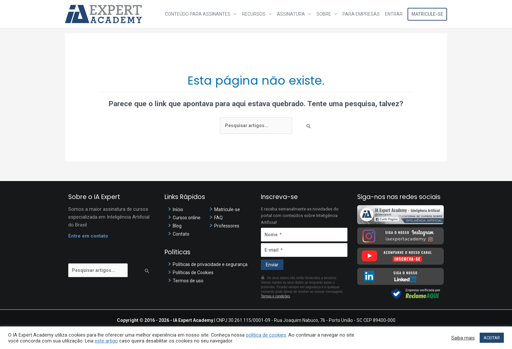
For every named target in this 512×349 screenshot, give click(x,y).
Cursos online (187, 218)
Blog (177, 226)
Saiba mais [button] (463, 338)
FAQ (218, 218)
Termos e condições (275, 296)
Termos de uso (189, 281)
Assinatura (291, 14)
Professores (227, 226)
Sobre (323, 14)
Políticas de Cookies (194, 272)
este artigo (106, 341)
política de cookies (266, 335)
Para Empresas (361, 14)
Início (178, 209)
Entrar (394, 14)
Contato (181, 234)
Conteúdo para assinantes (198, 14)
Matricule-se (427, 14)
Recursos (253, 14)
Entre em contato (88, 236)
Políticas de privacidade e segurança (212, 264)
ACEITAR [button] (492, 337)
